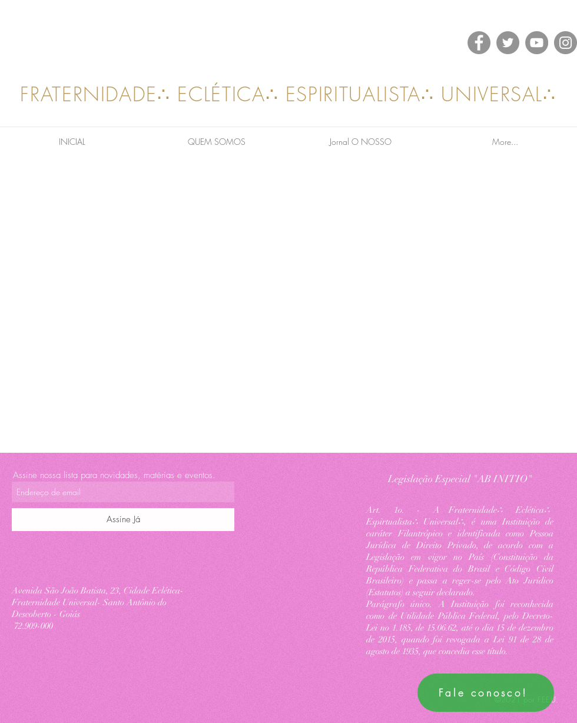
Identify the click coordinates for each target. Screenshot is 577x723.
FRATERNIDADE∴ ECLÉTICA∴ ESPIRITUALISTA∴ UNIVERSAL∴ (288, 94)
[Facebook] (478, 42)
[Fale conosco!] (485, 693)
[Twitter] (507, 42)
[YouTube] (536, 42)
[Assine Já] (123, 519)
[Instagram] (565, 42)
